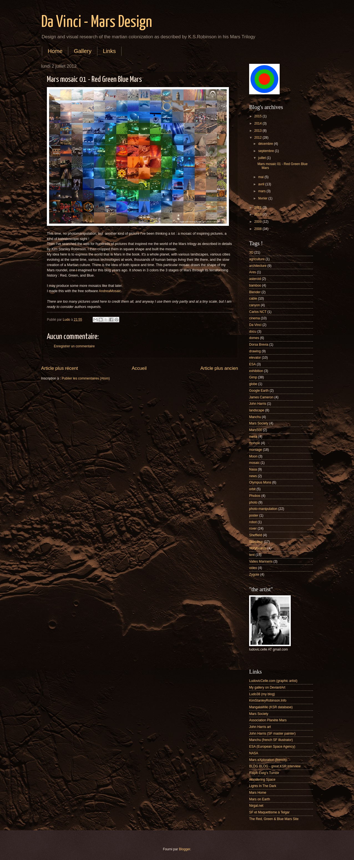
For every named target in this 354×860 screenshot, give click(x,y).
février (263, 198)
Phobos (255, 496)
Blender (255, 292)
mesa (253, 437)
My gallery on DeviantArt (267, 687)
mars (262, 191)
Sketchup (256, 542)
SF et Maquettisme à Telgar (269, 812)
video (253, 568)
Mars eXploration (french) (268, 760)
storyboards (257, 548)
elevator (255, 358)
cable (253, 298)
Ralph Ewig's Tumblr (264, 773)
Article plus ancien (219, 368)
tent (252, 555)
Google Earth (259, 391)
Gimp (253, 377)
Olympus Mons (260, 482)
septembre (266, 151)
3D (251, 252)
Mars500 (255, 430)
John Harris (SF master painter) (272, 733)
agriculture (257, 259)
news (253, 476)
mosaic (254, 463)
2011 (258, 207)
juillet (262, 158)
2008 (258, 229)
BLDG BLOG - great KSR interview (274, 766)
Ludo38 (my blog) (262, 694)
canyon (254, 305)
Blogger (184, 849)
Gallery (82, 51)
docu (252, 331)
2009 (258, 222)
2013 (258, 131)
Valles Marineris (260, 561)
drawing (255, 351)
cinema (254, 318)
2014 (258, 123)
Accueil (139, 368)
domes (254, 338)
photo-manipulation (263, 509)
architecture (257, 266)
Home (55, 51)
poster (253, 515)
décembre (266, 144)
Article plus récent (59, 368)
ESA (252, 364)
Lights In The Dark (262, 786)
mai (261, 177)
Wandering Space (262, 779)
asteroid (255, 279)
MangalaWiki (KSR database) (271, 707)
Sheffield (255, 535)
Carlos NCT (257, 312)
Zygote (254, 574)
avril (261, 184)
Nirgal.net (256, 806)
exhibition (256, 371)
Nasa (253, 469)
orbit (252, 489)
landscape (256, 410)
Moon (253, 456)
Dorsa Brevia (258, 344)
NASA (253, 753)
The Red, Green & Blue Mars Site (274, 819)
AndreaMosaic (110, 291)
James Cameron (261, 397)
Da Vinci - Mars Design (96, 22)
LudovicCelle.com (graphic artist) (273, 681)
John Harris (257, 404)
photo (253, 502)
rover (253, 528)
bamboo (255, 285)
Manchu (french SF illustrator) (271, 740)
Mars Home (257, 793)
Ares (252, 272)
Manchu (255, 417)
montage (255, 450)
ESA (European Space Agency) (272, 746)
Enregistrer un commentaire (74, 346)
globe (253, 384)
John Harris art (260, 727)
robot (253, 522)
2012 (258, 138)
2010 (258, 214)
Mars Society (258, 423)
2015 (258, 116)
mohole (254, 443)
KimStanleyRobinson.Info (267, 700)
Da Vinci (255, 325)
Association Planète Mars (268, 720)
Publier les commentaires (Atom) (86, 378)
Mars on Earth (259, 799)
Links (109, 51)
